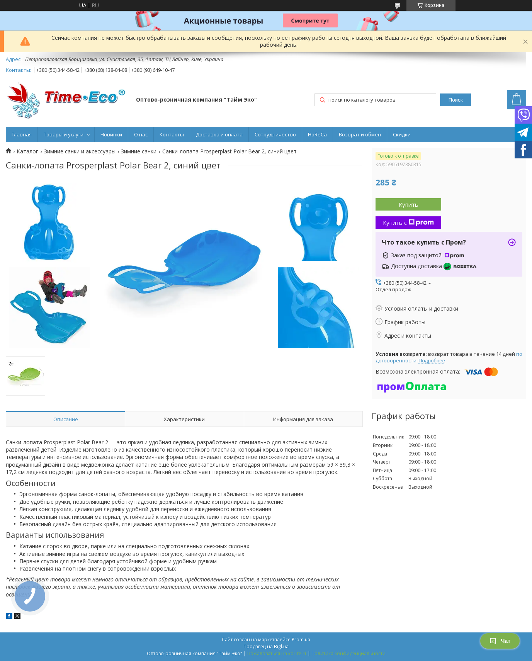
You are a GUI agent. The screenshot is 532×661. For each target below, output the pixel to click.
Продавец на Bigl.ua (266, 646)
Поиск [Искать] (456, 100)
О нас (141, 134)
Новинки (111, 134)
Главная (22, 134)
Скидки (402, 134)
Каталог (27, 151)
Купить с (408, 222)
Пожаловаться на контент (276, 653)
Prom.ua (301, 639)
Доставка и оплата (219, 134)
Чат (500, 640)
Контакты (172, 134)
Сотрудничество (275, 134)
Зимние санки (138, 151)
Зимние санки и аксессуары (80, 151)
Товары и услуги (63, 134)
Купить (408, 204)
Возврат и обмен (360, 134)
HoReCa (317, 134)
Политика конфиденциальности (348, 653)
